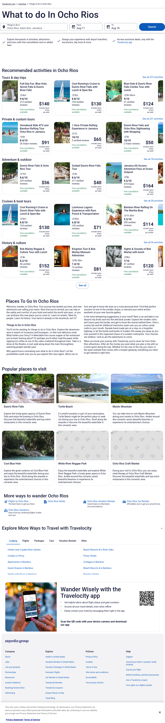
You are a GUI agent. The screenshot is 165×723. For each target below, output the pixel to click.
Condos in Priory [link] (16, 556)
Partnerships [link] (10, 672)
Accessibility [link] (91, 677)
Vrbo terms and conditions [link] (97, 672)
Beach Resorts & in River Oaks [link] (98, 549)
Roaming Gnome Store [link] (14, 688)
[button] (82, 528)
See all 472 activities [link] (153, 77)
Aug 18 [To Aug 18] (116, 28)
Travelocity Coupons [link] (54, 688)
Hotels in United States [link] (55, 657)
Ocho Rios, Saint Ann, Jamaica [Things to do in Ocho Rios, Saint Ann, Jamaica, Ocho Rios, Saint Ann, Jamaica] (24, 28)
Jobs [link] (7, 662)
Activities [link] (22, 4)
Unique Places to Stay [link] (54, 693)
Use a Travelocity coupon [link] (136, 680)
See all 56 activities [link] (153, 242)
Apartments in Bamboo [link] (19, 562)
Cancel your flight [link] (133, 670)
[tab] (13, 540)
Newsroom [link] (10, 677)
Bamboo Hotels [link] (91, 574)
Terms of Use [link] (91, 667)
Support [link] (129, 657)
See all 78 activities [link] (153, 159)
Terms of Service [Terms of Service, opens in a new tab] (32, 719)
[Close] (159, 712)
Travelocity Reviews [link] (53, 683)
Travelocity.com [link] (8, 4)
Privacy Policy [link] (92, 657)
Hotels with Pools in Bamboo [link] (22, 574)
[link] (82, 285)
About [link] (7, 657)
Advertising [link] (10, 693)
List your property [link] (12, 667)
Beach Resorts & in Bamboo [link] (97, 568)
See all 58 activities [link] (153, 200)
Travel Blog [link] (50, 698)
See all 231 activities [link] (153, 118)
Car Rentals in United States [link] (57, 677)
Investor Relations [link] (13, 683)
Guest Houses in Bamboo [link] (20, 568)
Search (152, 26)
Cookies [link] (89, 662)
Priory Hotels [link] (90, 556)
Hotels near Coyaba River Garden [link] (24, 549)
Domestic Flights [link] (52, 672)
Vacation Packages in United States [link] (60, 667)
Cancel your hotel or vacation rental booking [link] (141, 663)
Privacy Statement (14, 719)
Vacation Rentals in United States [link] (59, 662)
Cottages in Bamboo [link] (93, 562)
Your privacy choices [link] (94, 683)
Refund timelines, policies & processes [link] (142, 675)
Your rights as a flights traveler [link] (139, 685)
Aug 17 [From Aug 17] (81, 28)
